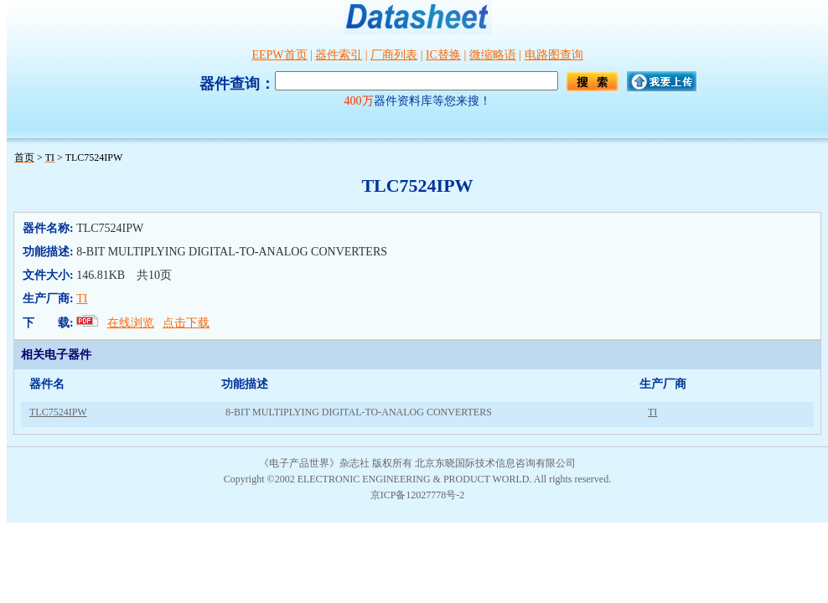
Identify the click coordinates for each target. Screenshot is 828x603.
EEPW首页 (279, 55)
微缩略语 (492, 55)
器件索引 (338, 55)
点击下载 (186, 323)
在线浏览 (130, 323)
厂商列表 (393, 55)
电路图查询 (554, 55)
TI (81, 298)
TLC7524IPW (58, 412)
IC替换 (443, 55)
